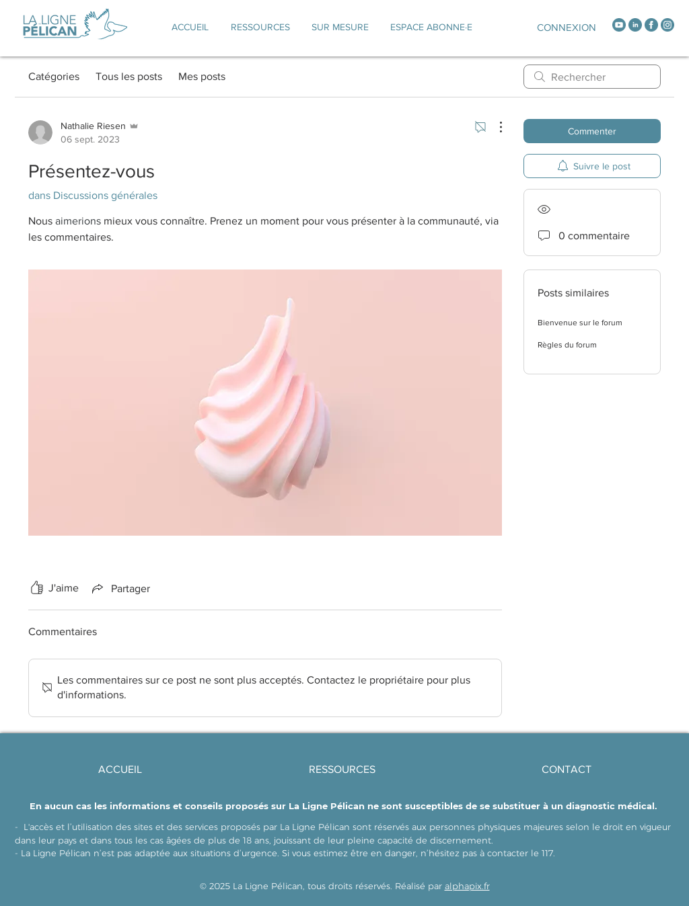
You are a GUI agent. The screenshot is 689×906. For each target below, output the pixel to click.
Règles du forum (567, 344)
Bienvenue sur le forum (580, 322)
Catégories (53, 76)
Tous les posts (129, 76)
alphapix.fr (467, 885)
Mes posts (201, 76)
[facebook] (651, 25)
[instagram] (667, 25)
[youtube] (619, 25)
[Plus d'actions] (494, 127)
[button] (340, 27)
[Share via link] (119, 588)
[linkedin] (635, 25)
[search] (592, 77)
